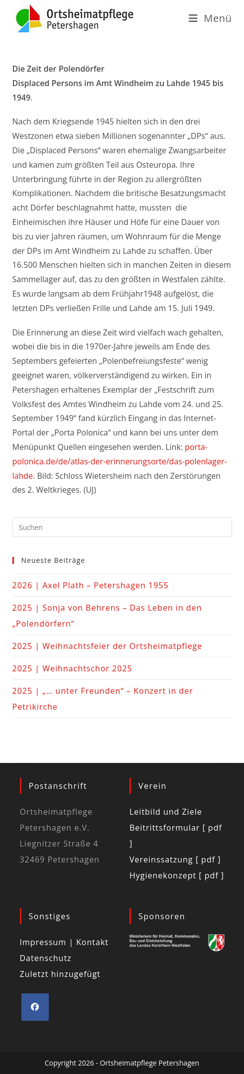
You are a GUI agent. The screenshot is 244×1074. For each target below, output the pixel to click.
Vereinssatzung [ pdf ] (175, 859)
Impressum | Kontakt (64, 942)
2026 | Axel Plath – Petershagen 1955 (90, 585)
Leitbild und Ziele (165, 811)
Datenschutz (46, 958)
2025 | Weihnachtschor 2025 (72, 668)
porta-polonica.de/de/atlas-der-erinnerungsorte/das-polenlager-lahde (119, 461)
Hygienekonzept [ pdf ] (176, 875)
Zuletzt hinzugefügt (60, 973)
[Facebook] (35, 1007)
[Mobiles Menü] (210, 18)
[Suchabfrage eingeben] (122, 527)
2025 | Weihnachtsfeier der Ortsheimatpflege (107, 646)
